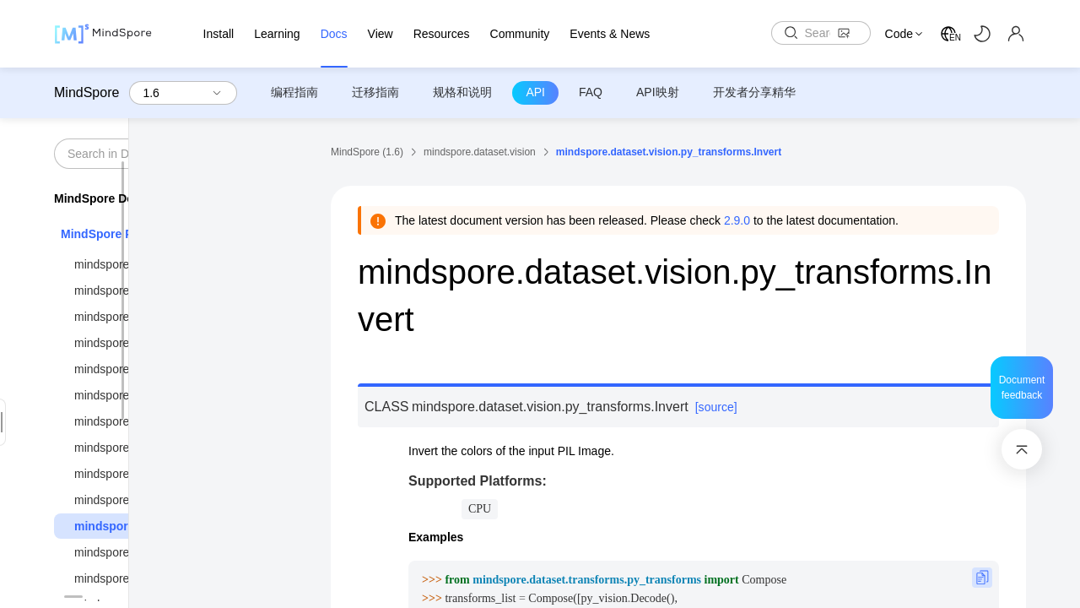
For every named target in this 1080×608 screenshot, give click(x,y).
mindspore (101, 264)
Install (219, 34)
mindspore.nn (110, 578)
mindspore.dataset (122, 395)
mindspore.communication (143, 316)
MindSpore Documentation (129, 198)
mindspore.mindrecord (133, 552)
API (535, 92)
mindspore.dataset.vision (145, 526)
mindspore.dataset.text (134, 473)
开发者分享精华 (754, 92)
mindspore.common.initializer (150, 290)
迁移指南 (375, 92)
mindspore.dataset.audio (138, 421)
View (380, 34)
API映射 (657, 92)
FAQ (590, 92)
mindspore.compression (137, 343)
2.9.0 (737, 220)
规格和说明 (462, 92)
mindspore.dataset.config (140, 447)
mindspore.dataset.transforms (152, 500)
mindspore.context (122, 369)
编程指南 (294, 92)
